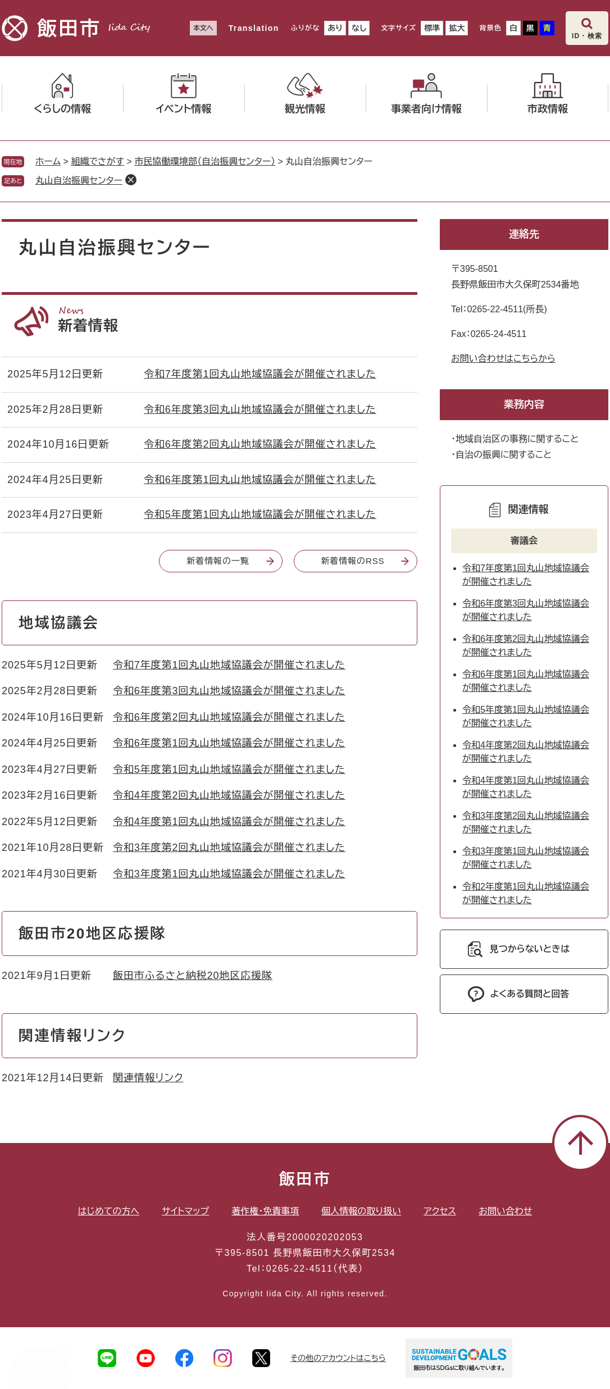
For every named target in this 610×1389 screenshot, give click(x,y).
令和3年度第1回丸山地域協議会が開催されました (229, 874)
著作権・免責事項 (265, 1211)
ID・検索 (587, 36)
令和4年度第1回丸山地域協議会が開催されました (229, 821)
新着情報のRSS (352, 561)
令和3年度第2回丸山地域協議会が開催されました (229, 847)
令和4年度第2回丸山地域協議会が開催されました (229, 795)
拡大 (457, 28)
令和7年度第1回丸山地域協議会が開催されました (260, 374)
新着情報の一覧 (217, 561)
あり (335, 28)
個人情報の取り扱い (361, 1211)
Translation (254, 28)
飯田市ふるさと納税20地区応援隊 (192, 975)
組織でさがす (97, 161)
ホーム (48, 161)
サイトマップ (185, 1211)
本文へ (203, 28)
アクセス (440, 1211)
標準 (432, 28)
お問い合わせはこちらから (503, 358)
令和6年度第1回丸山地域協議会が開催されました (260, 479)
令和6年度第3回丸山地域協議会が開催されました (260, 409)
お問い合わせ (505, 1211)
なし (359, 28)
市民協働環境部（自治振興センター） (204, 161)
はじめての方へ (108, 1211)
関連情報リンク (148, 1077)
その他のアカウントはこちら (338, 1358)
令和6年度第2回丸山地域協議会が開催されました (260, 444)
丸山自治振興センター (78, 180)
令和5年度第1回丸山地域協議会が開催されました (260, 514)
